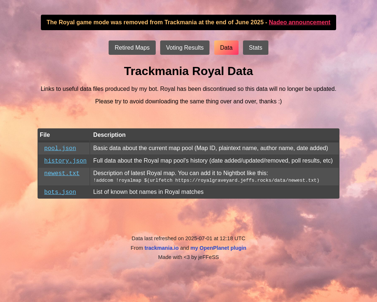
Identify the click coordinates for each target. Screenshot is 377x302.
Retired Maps (131, 48)
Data (226, 48)
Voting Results (185, 48)
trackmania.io (161, 252)
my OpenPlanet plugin (218, 252)
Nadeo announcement (299, 22)
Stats (255, 48)
